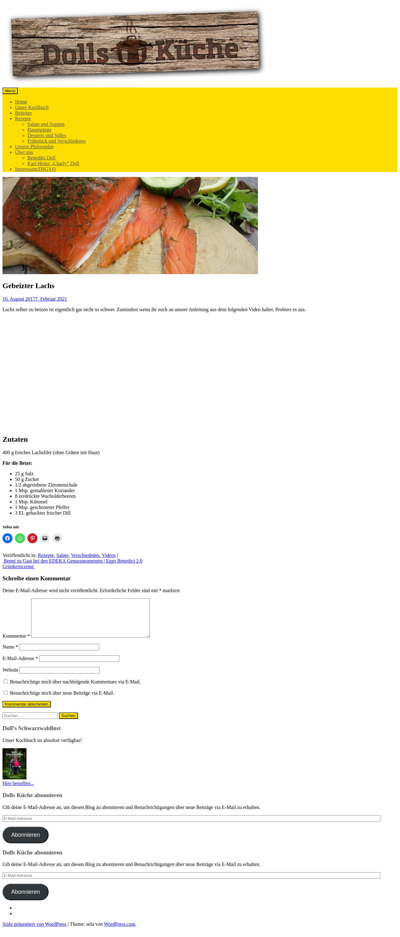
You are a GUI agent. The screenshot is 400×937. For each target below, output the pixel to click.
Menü (10, 90)
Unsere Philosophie (34, 146)
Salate (62, 555)
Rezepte (23, 118)
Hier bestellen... (18, 790)
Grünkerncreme (18, 566)
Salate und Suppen (45, 124)
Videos (109, 555)
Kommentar (16, 643)
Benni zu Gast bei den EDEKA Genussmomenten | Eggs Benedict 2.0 (72, 561)
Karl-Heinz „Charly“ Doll (53, 163)
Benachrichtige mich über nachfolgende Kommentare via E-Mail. (75, 689)
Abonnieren (25, 842)
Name (10, 654)
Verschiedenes (85, 555)
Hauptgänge (39, 129)
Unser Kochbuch (32, 107)
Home (21, 101)
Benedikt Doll (41, 157)
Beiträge (23, 113)
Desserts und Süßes (46, 135)
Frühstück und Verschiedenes (56, 141)
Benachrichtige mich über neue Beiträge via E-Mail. (62, 700)
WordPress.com (119, 931)
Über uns (24, 152)
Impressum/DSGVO (35, 169)
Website (10, 677)
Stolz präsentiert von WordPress (34, 931)
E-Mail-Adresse (20, 665)
